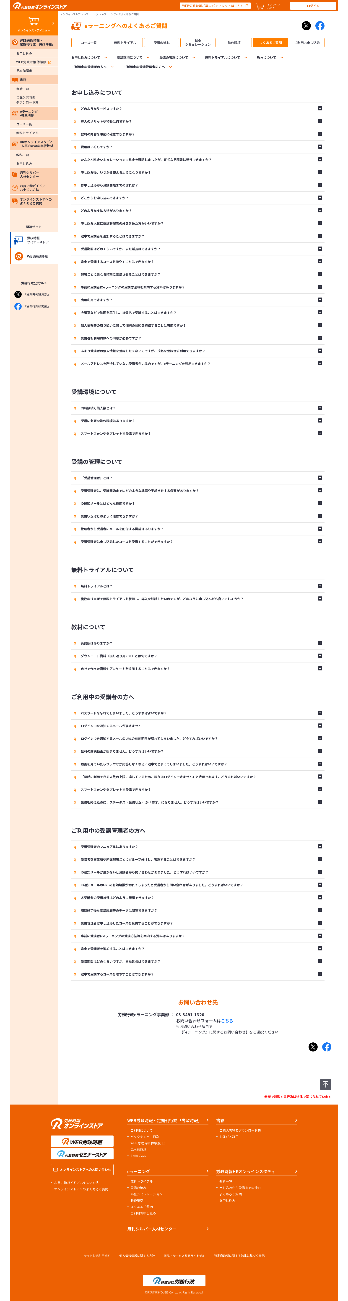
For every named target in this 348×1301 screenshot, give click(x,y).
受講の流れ (162, 42)
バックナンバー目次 (144, 1136)
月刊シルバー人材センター (25, 174)
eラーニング (91, 14)
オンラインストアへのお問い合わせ (82, 1169)
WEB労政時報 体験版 (33, 62)
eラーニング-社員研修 (25, 113)
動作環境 (234, 42)
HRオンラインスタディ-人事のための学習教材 (32, 144)
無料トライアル (27, 132)
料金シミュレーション (198, 42)
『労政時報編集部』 (32, 294)
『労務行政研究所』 (32, 306)
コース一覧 (24, 124)
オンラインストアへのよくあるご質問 (32, 201)
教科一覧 (22, 155)
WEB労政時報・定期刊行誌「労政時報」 (33, 42)
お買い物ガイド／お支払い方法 (28, 187)
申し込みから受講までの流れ (240, 1187)
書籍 (19, 79)
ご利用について (141, 1130)
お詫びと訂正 (229, 1136)
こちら (227, 1020)
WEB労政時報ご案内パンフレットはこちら (213, 5)
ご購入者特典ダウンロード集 (27, 99)
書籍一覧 (22, 89)
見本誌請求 (24, 70)
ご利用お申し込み (307, 42)
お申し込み (24, 53)
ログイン (313, 5)
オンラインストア (70, 14)
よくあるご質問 (271, 42)
